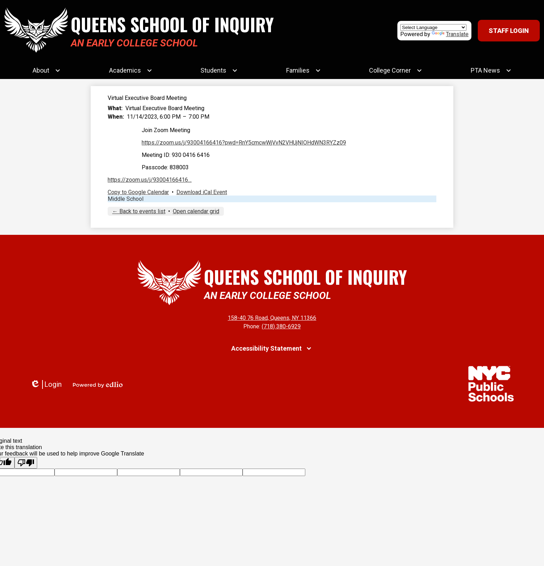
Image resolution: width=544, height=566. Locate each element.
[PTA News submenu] (491, 70)
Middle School (125, 199)
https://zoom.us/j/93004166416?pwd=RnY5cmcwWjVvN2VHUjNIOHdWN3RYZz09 (244, 142)
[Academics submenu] (130, 70)
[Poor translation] (26, 463)
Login (46, 384)
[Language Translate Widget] (433, 27)
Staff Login (509, 30)
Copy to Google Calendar (138, 192)
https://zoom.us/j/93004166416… (150, 179)
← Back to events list (138, 211)
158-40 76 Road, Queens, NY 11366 (272, 318)
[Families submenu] (303, 70)
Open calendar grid (196, 211)
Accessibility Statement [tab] (266, 348)
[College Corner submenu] (395, 70)
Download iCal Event (201, 192)
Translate (450, 34)
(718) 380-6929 (281, 326)
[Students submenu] (219, 70)
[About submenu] (46, 70)
